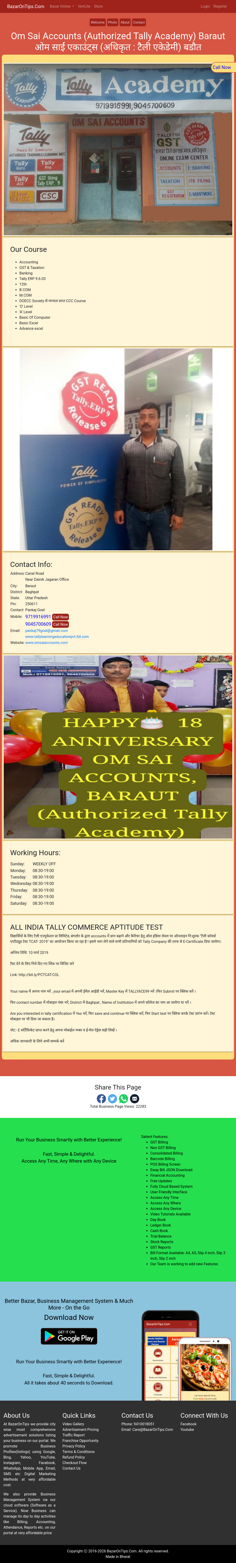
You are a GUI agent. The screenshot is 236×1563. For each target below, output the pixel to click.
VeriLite (84, 6)
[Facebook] (101, 1098)
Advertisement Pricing (80, 1429)
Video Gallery (73, 1424)
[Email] (134, 1098)
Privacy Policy (73, 1446)
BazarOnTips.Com (25, 6)
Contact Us (71, 1468)
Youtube (187, 1429)
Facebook (188, 1424)
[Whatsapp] (123, 1098)
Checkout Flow (74, 1463)
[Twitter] (112, 1098)
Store (98, 6)
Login (205, 6)
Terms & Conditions (78, 1452)
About (125, 22)
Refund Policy (73, 1457)
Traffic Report (73, 1435)
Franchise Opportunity (80, 1440)
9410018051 (144, 1424)
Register (220, 6)
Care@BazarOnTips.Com (152, 1429)
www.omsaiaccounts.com (46, 642)
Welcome (98, 22)
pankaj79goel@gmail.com (46, 630)
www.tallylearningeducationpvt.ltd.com (57, 636)
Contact (139, 22)
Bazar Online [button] (60, 6)
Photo (112, 22)
